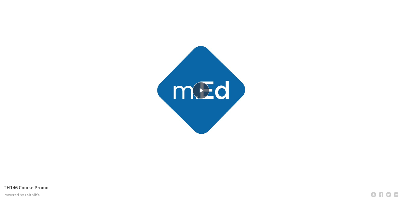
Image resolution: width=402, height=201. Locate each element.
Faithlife (32, 194)
